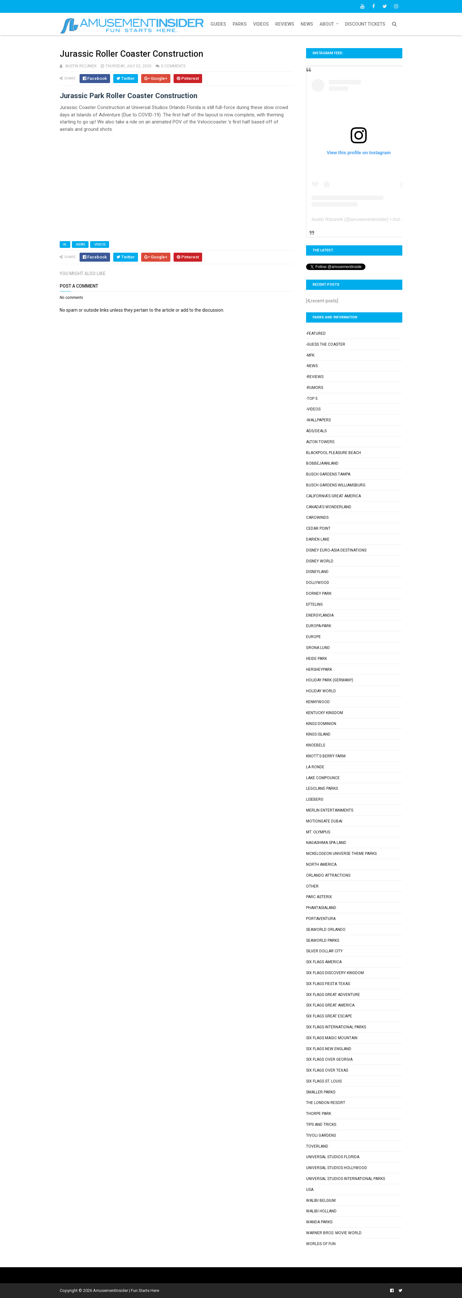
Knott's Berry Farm (326, 756)
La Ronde (315, 767)
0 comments (173, 66)
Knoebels (315, 745)
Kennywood (318, 702)
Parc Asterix (319, 897)
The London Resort (325, 1102)
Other (312, 886)
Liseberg (314, 799)
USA (309, 1189)
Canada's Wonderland (328, 507)
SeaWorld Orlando (326, 929)
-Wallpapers (318, 420)
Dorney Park (318, 593)
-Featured (316, 333)
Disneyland (317, 571)
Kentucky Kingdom (324, 713)
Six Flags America (324, 962)
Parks (240, 24)
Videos (261, 24)
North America (321, 864)
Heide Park (316, 658)
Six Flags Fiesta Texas (328, 984)
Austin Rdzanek (327, 219)
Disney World (319, 561)
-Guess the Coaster (325, 344)
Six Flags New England (328, 1049)
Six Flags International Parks (336, 1027)
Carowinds (317, 517)
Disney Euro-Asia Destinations (336, 550)
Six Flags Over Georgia (329, 1059)
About (327, 24)
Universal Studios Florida (332, 1157)
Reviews (284, 24)
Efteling (314, 604)
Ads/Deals (316, 431)
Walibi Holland (321, 1211)
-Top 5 (312, 398)
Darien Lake (317, 539)
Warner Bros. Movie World (334, 1233)
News (307, 24)
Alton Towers (320, 442)
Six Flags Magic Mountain (331, 1038)
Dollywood (317, 582)
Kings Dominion (321, 723)
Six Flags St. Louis (324, 1081)
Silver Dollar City (324, 951)
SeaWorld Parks (322, 940)
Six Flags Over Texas (327, 1070)
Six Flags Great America (330, 1005)
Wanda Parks (319, 1222)
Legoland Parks (322, 788)
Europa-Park (318, 626)
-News (80, 244)
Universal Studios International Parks (345, 1178)
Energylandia (320, 615)
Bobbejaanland (322, 463)
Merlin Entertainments (329, 810)
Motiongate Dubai (324, 821)
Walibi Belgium (321, 1200)
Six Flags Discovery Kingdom (335, 973)
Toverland (317, 1146)
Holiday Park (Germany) (329, 680)
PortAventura (321, 918)
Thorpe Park (318, 1113)
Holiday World (321, 691)
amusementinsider (368, 219)
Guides (218, 24)
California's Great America (333, 496)
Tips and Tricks (321, 1124)
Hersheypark (319, 669)
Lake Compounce (323, 778)
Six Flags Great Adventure (333, 994)
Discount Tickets (365, 24)
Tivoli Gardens (321, 1135)
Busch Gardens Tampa (328, 474)
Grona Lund (318, 647)
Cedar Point (318, 528)
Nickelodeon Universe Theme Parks (341, 853)
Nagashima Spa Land (326, 842)
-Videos (99, 244)
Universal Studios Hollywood (336, 1168)
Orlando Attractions (328, 875)
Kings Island (318, 734)
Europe (313, 637)
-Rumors (314, 387)
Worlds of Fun (321, 1244)
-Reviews (314, 377)
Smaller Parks (320, 1092)
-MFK (310, 355)
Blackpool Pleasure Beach (333, 453)
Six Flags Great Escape (329, 1016)
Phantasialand (321, 908)
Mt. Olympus (318, 832)
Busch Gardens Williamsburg (335, 485)
